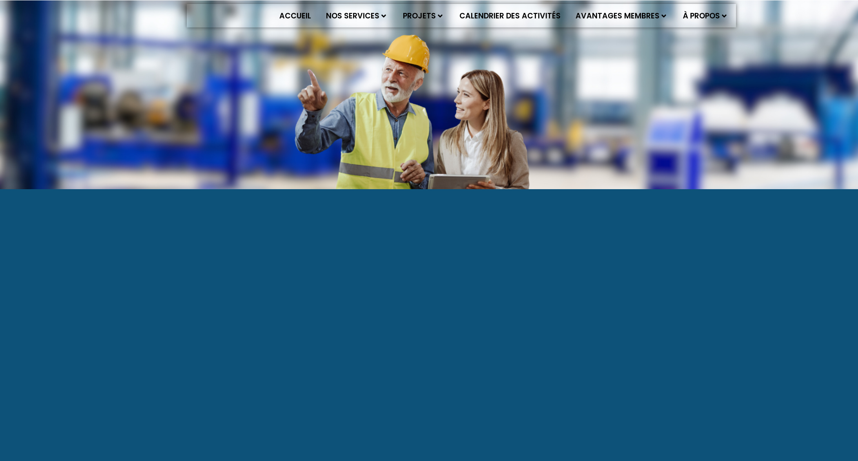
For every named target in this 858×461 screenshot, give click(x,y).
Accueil (295, 16)
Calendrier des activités (510, 16)
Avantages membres (621, 16)
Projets (423, 16)
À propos (705, 16)
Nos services (356, 16)
